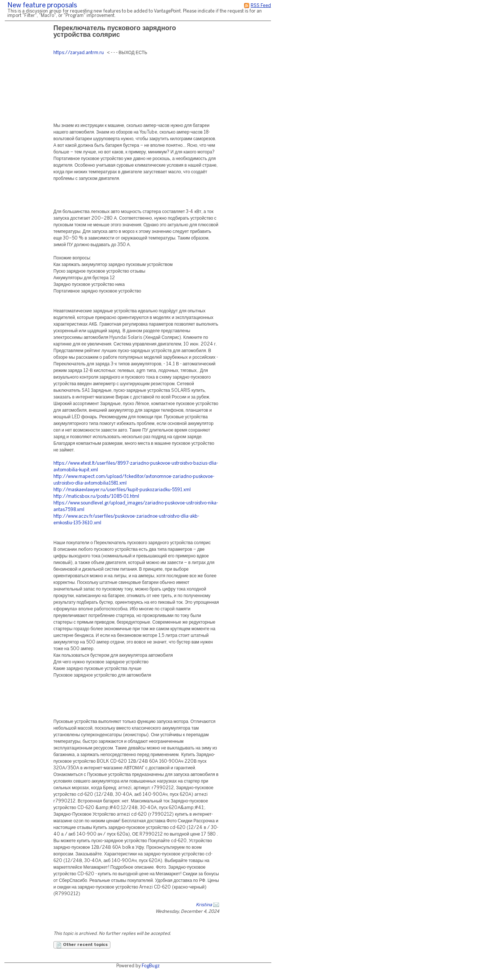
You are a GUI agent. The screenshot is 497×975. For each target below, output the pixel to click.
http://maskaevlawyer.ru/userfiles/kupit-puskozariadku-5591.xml (122, 490)
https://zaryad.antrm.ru (78, 53)
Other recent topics (82, 945)
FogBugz (151, 966)
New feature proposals (42, 6)
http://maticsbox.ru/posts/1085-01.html (96, 496)
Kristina (204, 905)
